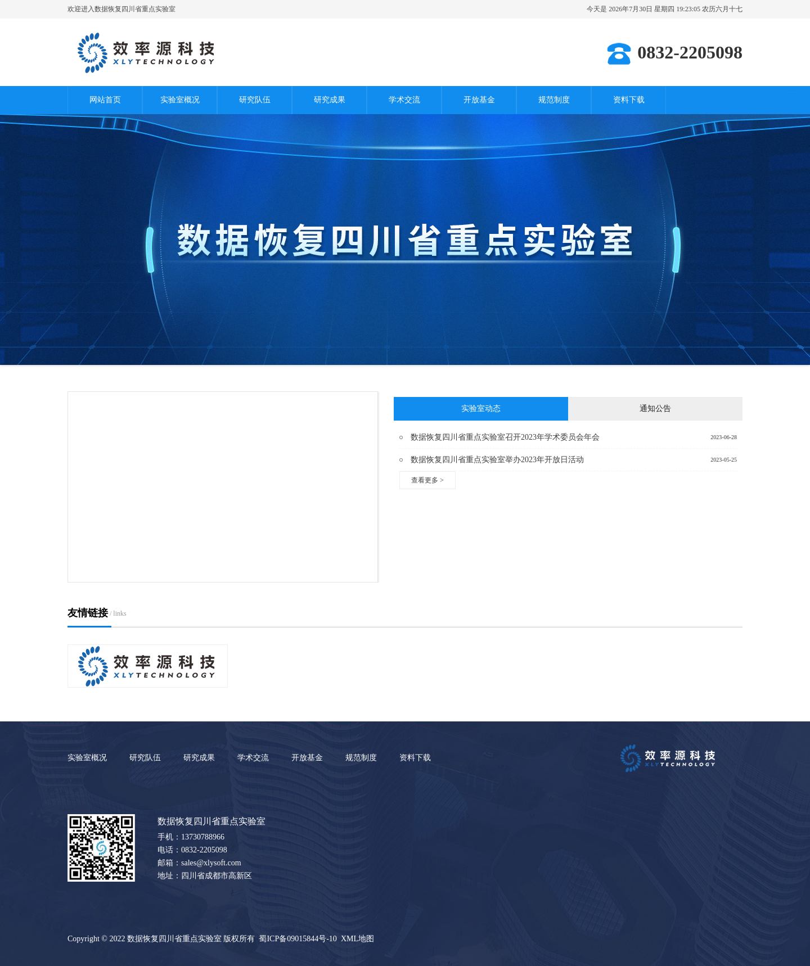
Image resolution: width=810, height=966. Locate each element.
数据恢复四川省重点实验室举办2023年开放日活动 (497, 459)
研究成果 (329, 100)
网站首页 (105, 100)
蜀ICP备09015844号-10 (297, 939)
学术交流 (404, 100)
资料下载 (629, 100)
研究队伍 (255, 100)
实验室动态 (481, 408)
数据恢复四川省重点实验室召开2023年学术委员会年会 (505, 437)
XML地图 (357, 939)
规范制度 (554, 100)
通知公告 (655, 408)
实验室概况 (180, 100)
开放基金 (479, 100)
